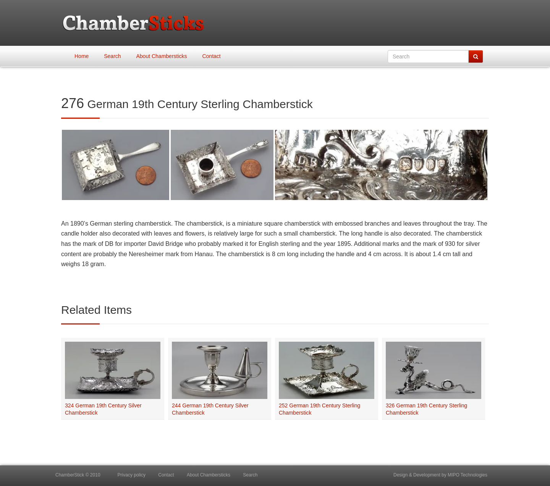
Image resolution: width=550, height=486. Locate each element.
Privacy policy (132, 475)
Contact (211, 56)
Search (112, 56)
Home (81, 56)
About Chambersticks (161, 56)
